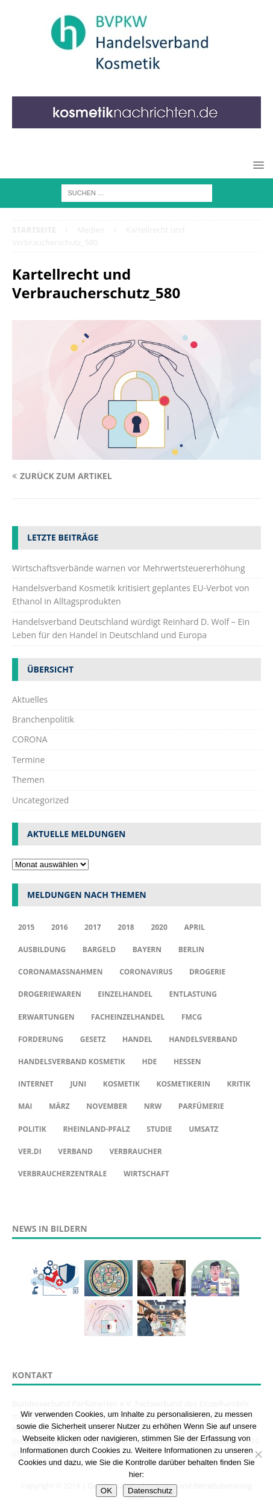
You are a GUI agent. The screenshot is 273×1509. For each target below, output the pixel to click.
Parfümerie (201, 1106)
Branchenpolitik (43, 719)
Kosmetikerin (183, 1084)
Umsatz (203, 1129)
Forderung (40, 1039)
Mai (25, 1106)
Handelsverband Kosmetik (71, 1061)
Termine (28, 759)
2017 (92, 927)
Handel (137, 1039)
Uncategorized (40, 800)
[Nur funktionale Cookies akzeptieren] (258, 1454)
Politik (32, 1129)
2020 (159, 927)
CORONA (30, 739)
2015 (26, 927)
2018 (126, 927)
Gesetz (93, 1039)
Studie (159, 1129)
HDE (149, 1061)
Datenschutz (150, 1490)
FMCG (191, 1017)
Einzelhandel (125, 994)
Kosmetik (121, 1084)
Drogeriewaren (49, 994)
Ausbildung (42, 949)
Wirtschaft (146, 1174)
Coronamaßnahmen (60, 972)
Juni (78, 1084)
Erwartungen (46, 1017)
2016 (59, 927)
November (106, 1106)
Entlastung (193, 994)
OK (106, 1490)
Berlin (191, 949)
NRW (153, 1106)
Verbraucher (135, 1151)
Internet (36, 1084)
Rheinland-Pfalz (96, 1129)
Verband (75, 1151)
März (59, 1106)
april (194, 927)
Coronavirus (145, 972)
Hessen (187, 1061)
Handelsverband (203, 1039)
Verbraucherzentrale (62, 1174)
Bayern (147, 949)
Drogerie (207, 972)
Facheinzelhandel (128, 1017)
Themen (28, 779)
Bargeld (99, 949)
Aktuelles (30, 699)
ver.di (30, 1151)
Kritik (239, 1084)
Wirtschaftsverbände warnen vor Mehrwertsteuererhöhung (128, 568)
